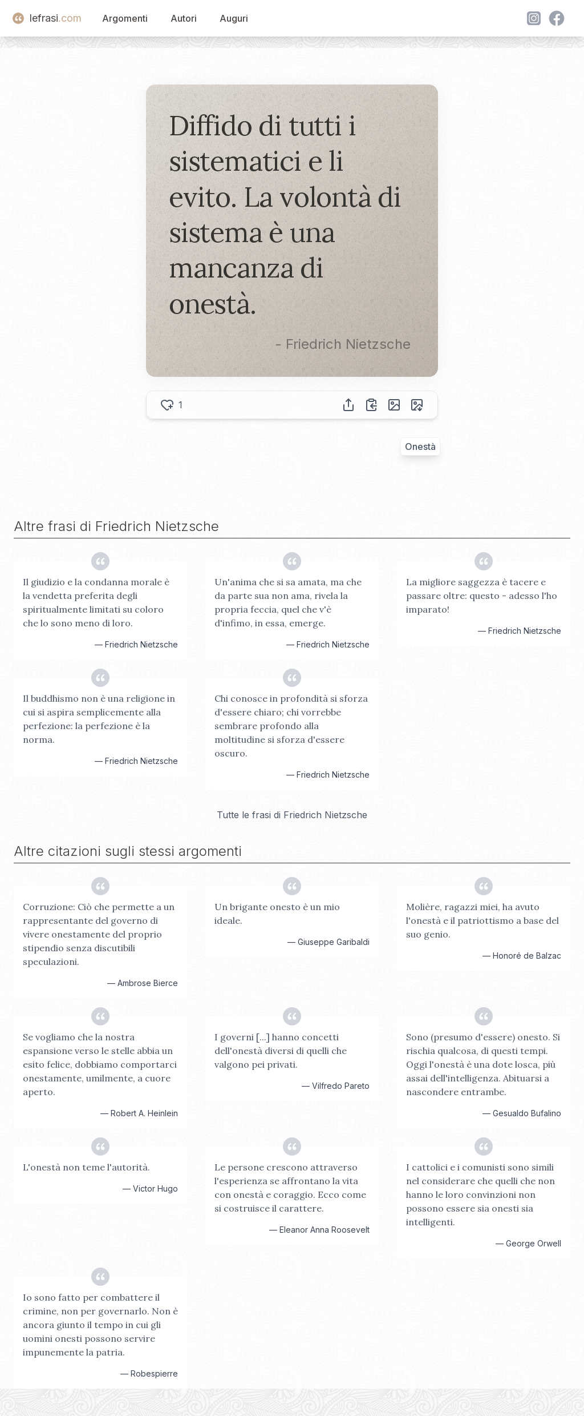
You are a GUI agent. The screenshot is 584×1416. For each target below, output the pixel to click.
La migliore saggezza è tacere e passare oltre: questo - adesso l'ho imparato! (481, 595)
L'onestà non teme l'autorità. (86, 1167)
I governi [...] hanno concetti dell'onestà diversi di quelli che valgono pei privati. (280, 1050)
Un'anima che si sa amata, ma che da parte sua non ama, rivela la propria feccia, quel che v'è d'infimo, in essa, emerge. (288, 602)
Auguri (234, 18)
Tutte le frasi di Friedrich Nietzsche (292, 814)
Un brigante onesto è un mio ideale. (277, 913)
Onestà (420, 446)
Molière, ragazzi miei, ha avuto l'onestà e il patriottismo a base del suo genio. (482, 920)
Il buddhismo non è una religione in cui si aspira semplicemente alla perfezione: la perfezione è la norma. (99, 719)
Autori (184, 18)
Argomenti (125, 18)
